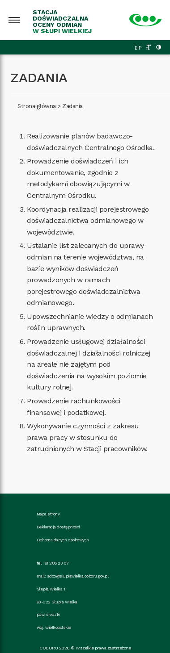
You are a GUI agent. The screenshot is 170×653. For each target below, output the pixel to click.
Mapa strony (48, 513)
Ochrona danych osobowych (63, 539)
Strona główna (36, 106)
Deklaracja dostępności (58, 526)
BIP (138, 48)
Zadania (72, 106)
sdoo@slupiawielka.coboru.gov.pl (78, 575)
